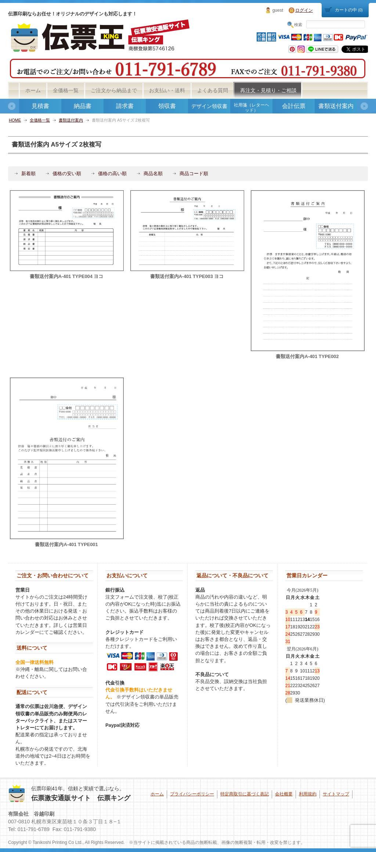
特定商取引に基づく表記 (244, 794)
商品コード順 (194, 173)
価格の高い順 (112, 173)
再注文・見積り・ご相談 (268, 90)
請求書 (125, 106)
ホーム (33, 90)
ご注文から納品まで (114, 90)
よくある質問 (212, 90)
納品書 (82, 106)
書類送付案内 (336, 106)
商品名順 (153, 173)
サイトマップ (336, 794)
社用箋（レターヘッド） (251, 107)
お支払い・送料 (167, 90)
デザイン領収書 (209, 106)
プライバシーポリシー (192, 794)
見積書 (40, 106)
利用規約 (308, 794)
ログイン (304, 10)
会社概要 (284, 794)
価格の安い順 (67, 173)
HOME (15, 120)
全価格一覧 (66, 90)
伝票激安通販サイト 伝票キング (80, 798)
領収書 (167, 106)
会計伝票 (294, 106)
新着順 (28, 173)
